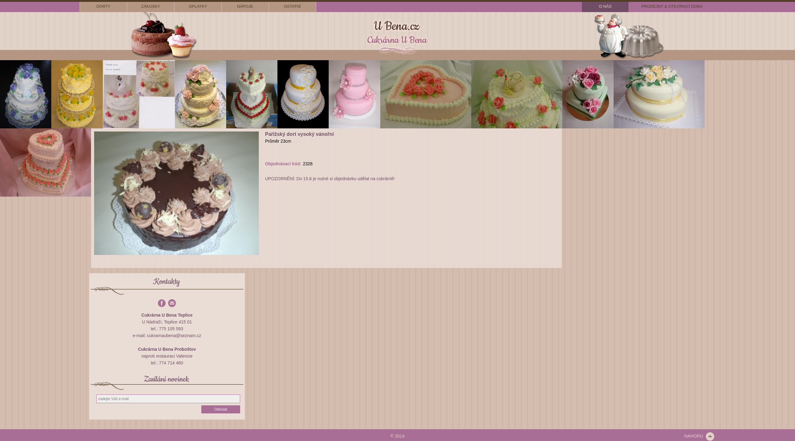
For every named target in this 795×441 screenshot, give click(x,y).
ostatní (292, 6)
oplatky (198, 6)
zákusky (150, 6)
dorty (103, 6)
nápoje (245, 6)
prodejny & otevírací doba (672, 6)
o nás (605, 6)
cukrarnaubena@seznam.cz (174, 335)
